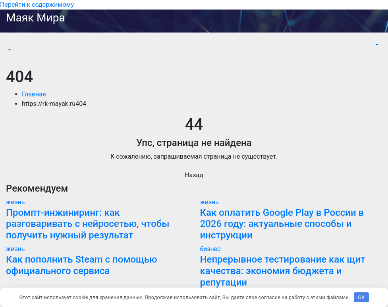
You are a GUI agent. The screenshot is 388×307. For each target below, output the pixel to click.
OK (361, 297)
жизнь (15, 202)
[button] (8, 50)
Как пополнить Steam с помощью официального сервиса (81, 265)
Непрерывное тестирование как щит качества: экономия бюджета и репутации (282, 271)
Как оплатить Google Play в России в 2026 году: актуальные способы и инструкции (282, 224)
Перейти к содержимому (37, 4)
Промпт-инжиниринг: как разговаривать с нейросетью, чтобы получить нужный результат (88, 224)
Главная (34, 94)
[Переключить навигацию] (11, 42)
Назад (194, 175)
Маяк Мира (35, 17)
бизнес (210, 249)
